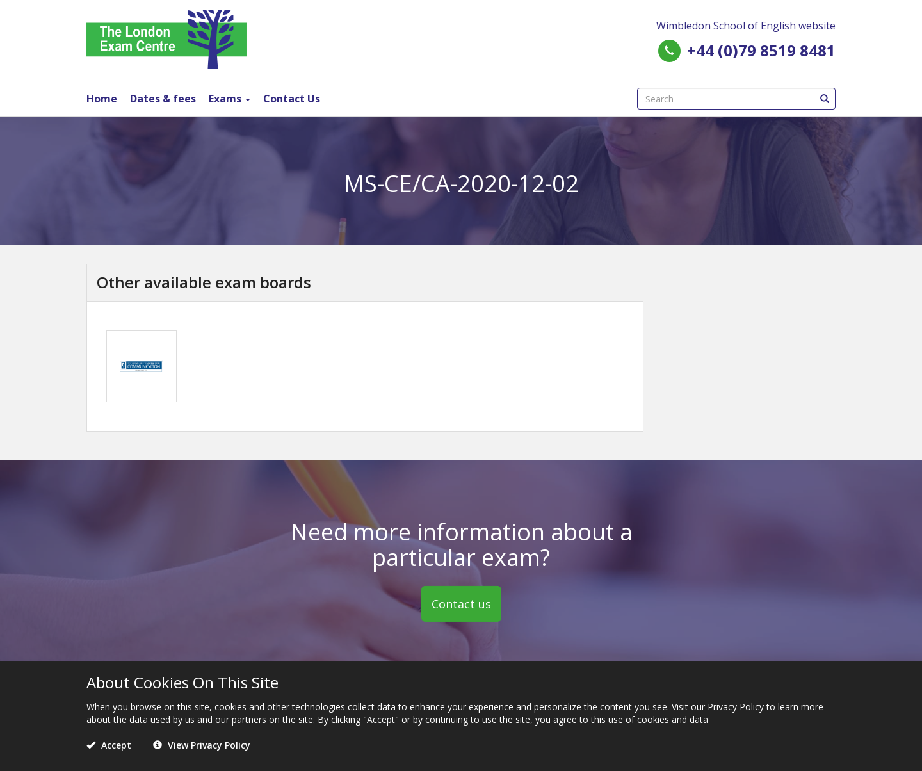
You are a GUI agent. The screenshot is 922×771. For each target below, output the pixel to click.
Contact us (461, 604)
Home (101, 99)
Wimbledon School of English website (746, 26)
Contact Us (291, 99)
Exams (229, 99)
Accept (108, 745)
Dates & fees (163, 99)
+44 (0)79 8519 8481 (761, 50)
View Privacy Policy (201, 745)
